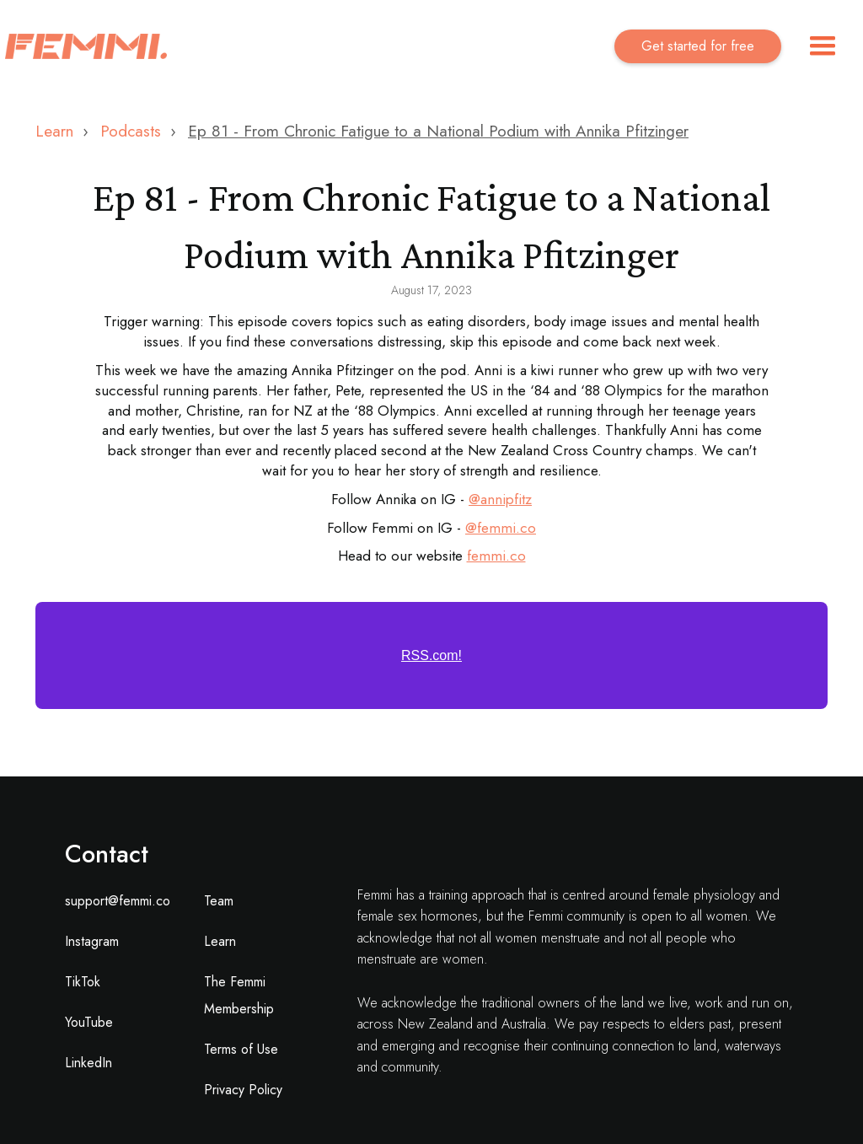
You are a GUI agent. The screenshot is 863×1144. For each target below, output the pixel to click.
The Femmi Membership (239, 995)
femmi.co (506, 528)
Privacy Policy (243, 1089)
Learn (54, 131)
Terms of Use (241, 1049)
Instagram (92, 941)
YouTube (89, 1022)
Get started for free (697, 46)
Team (218, 900)
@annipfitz (500, 499)
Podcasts (130, 131)
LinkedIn (88, 1062)
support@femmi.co (117, 900)
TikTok (82, 981)
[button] (822, 46)
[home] (86, 46)
